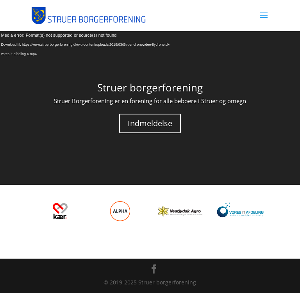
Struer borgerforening (150, 87)
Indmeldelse (150, 123)
